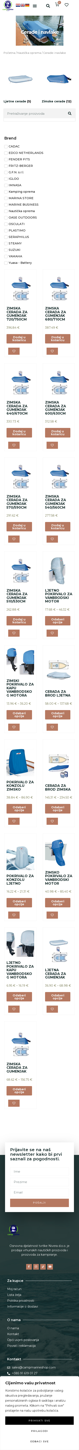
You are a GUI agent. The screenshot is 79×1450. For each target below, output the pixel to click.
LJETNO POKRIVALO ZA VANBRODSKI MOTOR (58, 596)
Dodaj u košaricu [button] (19, 338)
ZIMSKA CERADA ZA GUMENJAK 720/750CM (17, 313)
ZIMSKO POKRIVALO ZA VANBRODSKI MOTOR (58, 877)
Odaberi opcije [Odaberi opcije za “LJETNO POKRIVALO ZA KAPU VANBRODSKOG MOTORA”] (19, 996)
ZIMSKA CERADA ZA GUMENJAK (17, 1067)
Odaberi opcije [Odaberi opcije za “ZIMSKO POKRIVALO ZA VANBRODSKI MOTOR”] (57, 902)
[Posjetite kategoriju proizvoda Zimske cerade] (59, 83)
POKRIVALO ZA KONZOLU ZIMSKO (20, 785)
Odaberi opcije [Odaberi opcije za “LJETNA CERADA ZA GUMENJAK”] (57, 996)
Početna (9, 52)
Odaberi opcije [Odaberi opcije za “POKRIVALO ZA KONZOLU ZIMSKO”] (19, 808)
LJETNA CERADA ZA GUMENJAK (55, 973)
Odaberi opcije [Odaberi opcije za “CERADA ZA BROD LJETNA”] (57, 714)
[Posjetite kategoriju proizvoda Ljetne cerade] (20, 83)
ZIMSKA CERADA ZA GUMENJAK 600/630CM (55, 407)
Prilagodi (39, 1431)
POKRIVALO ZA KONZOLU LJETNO (20, 879)
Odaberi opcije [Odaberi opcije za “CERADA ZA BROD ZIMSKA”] (57, 808)
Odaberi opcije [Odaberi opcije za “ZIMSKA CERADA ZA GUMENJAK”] (19, 1090)
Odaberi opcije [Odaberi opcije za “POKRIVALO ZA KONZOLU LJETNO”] (19, 902)
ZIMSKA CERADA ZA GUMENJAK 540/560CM (55, 501)
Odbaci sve (39, 1441)
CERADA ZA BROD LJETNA (57, 693)
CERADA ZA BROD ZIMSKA (58, 787)
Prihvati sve (39, 1420)
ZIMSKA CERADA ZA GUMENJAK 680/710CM (55, 313)
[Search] (70, 113)
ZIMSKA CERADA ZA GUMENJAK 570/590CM (17, 501)
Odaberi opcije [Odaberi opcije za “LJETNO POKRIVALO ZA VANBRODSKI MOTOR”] (57, 620)
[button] (35, 6)
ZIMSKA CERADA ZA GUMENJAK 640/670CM (17, 407)
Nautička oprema (29, 52)
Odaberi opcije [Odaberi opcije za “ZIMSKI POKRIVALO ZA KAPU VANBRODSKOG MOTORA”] (19, 714)
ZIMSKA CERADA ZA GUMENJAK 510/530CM (17, 596)
